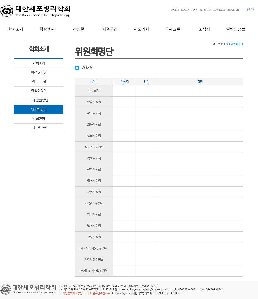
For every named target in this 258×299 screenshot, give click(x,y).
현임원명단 (39, 91)
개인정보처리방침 (72, 293)
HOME (175, 9)
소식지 (204, 29)
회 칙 (39, 82)
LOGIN (185, 9)
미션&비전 (39, 72)
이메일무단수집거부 (99, 293)
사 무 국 (39, 128)
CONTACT (219, 9)
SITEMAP (205, 9)
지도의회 (141, 29)
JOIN (194, 9)
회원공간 (110, 29)
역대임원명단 (38, 100)
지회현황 (39, 119)
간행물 (78, 29)
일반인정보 (235, 29)
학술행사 (47, 29)
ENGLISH (233, 9)
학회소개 (15, 29)
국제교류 (172, 29)
